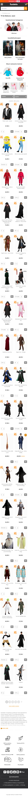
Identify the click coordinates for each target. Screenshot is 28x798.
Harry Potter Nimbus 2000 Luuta (7, 451)
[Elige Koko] (2, 131)
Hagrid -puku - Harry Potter (7, 253)
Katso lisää (5, 728)
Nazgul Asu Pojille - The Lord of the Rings (21, 484)
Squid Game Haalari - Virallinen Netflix (20, 187)
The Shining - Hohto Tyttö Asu (21, 583)
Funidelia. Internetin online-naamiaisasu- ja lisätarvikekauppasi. (13, 4)
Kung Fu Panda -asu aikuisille (7, 650)
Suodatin (4, 96)
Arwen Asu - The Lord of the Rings (21, 551)
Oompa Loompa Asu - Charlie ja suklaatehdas (7, 617)
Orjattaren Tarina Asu (7, 352)
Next (27, 28)
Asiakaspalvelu (14, 777)
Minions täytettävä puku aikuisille (7, 154)
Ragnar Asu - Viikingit (20, 352)
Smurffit (8, 78)
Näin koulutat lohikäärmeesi (6, 91)
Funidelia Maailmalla (14, 780)
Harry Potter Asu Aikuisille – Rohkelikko (7, 418)
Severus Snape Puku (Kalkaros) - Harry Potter (20, 220)
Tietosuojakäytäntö (9, 785)
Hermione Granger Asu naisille (21, 253)
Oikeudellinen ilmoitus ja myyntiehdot (14, 782)
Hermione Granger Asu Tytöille (21, 418)
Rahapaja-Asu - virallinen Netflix (7, 187)
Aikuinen (14, 33)
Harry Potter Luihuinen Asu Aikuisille (21, 385)
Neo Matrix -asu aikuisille (20, 649)
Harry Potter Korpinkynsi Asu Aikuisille (7, 385)
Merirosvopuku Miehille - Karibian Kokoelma (7, 484)
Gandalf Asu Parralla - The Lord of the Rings (7, 551)
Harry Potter (8, 57)
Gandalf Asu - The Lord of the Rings (20, 517)
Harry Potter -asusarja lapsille (21, 286)
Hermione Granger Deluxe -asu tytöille (21, 121)
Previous (1, 28)
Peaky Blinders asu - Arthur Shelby (21, 451)
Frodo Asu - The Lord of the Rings (7, 583)
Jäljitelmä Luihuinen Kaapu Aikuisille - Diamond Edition (7, 683)
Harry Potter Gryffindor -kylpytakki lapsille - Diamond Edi (7, 320)
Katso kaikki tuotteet (14, 706)
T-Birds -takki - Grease (7, 121)
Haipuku (21, 682)
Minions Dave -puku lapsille (21, 154)
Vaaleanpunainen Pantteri (14, 91)
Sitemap (23, 785)
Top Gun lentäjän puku (21, 616)
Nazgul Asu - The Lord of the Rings (7, 517)
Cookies (17, 785)
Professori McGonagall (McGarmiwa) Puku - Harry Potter (7, 287)
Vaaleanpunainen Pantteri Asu (21, 319)
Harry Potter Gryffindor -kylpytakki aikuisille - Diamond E (7, 221)
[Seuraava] (21, 702)
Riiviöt (22, 91)
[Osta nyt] (12, 131)
